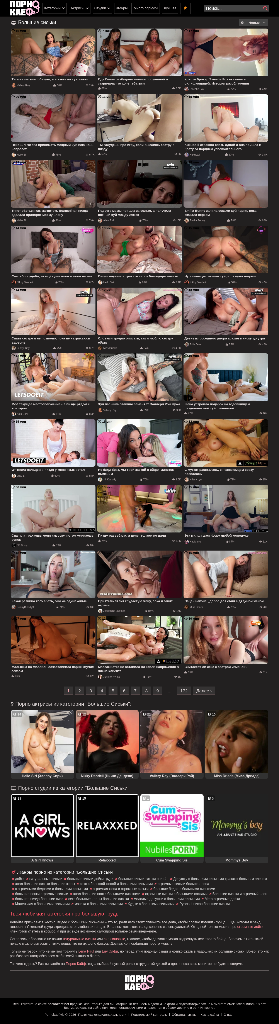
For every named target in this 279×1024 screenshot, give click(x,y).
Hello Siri (19, 155)
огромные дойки (250, 927)
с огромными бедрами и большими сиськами (51, 889)
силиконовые (114, 939)
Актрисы (77, 8)
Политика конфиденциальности (102, 1014)
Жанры (122, 8)
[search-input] (236, 8)
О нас (228, 1014)
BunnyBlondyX (23, 607)
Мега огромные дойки (222, 899)
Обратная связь (184, 1014)
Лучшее (170, 8)
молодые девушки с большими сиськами (167, 899)
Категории (52, 8)
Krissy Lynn (193, 479)
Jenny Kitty (21, 348)
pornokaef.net (58, 1004)
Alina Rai (106, 220)
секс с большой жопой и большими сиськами (116, 884)
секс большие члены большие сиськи (98, 899)
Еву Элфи (110, 951)
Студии (100, 8)
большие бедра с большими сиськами (184, 889)
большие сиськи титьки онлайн (143, 879)
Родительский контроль (149, 1014)
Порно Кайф (76, 964)
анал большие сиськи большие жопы (45, 884)
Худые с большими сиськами (151, 904)
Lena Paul (86, 951)
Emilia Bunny (194, 220)
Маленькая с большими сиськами (42, 904)
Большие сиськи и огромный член (240, 894)
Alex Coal (20, 414)
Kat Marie (192, 541)
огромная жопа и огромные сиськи (121, 889)
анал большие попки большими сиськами (106, 894)
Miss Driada (107, 348)
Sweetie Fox (194, 89)
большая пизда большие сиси (39, 899)
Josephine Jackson (112, 611)
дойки (19, 879)
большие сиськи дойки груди (90, 879)
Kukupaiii (192, 155)
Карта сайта (210, 1014)
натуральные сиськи (45, 879)
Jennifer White (109, 677)
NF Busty (19, 545)
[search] (265, 8)
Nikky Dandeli (22, 282)
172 (183, 690)
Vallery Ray (21, 85)
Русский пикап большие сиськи (204, 904)
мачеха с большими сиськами (99, 904)
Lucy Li (18, 476)
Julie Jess (192, 344)
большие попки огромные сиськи (41, 894)
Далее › (204, 690)
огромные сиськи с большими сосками (176, 894)
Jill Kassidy (107, 479)
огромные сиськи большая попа (183, 884)
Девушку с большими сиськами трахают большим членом (220, 879)
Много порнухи (146, 8)
